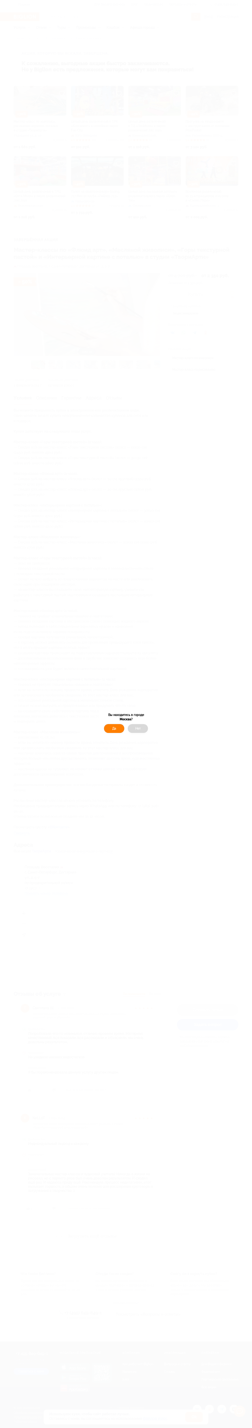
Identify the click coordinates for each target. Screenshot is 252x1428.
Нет (138, 728)
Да (114, 728)
